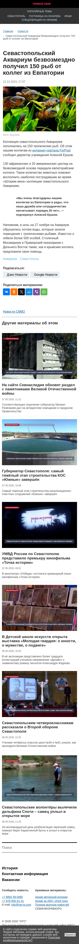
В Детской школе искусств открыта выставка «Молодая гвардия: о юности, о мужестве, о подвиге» (39, 641)
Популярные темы (39, 11)
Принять (70, 934)
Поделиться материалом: (23, 285)
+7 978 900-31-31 (13, 901)
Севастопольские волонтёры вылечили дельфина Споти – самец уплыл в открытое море (39, 811)
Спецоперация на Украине (39, 20)
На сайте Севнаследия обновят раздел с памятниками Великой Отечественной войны (39, 389)
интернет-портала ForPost (51, 150)
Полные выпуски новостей (52, 904)
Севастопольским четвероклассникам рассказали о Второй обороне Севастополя (37, 727)
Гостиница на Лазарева (45, 16)
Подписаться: (14, 268)
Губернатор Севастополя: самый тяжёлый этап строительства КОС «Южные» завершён (34, 475)
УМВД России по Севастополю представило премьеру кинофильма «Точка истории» (36, 558)
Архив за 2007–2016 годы (51, 901)
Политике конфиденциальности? (31, 939)
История (10, 868)
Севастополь (16, 16)
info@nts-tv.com (21, 904)
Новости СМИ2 (14, 311)
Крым (68, 16)
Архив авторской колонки (51, 897)
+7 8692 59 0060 (12, 897)
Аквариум (10, 259)
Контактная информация (25, 874)
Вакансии (11, 880)
